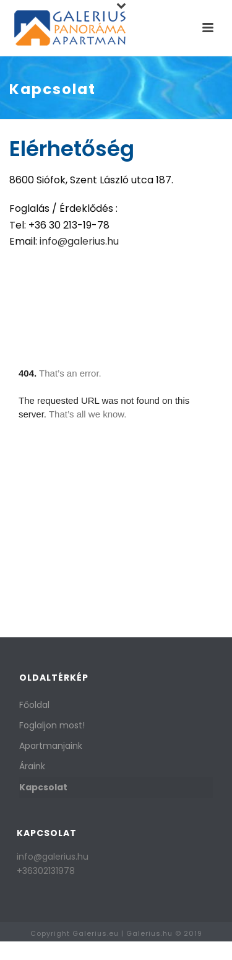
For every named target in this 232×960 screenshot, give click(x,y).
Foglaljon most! (52, 725)
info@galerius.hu (79, 241)
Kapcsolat (43, 787)
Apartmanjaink (50, 746)
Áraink (32, 766)
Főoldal (34, 705)
